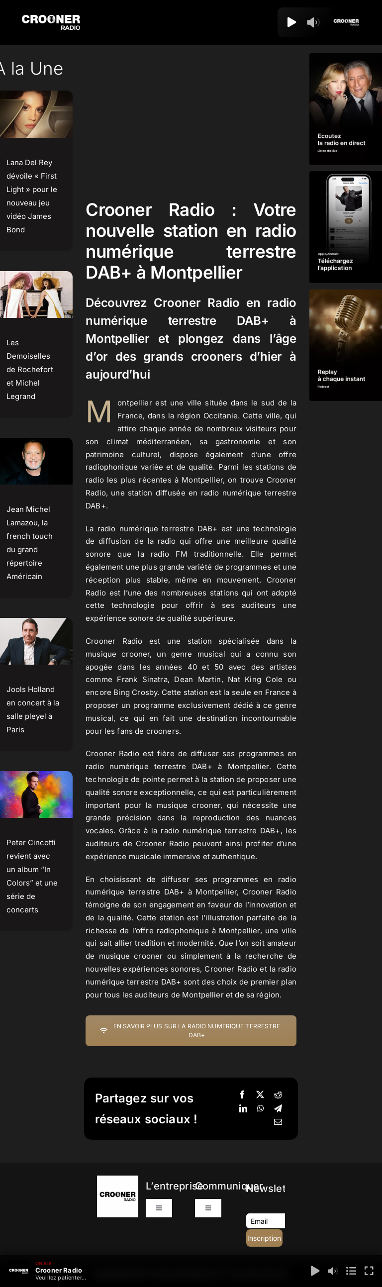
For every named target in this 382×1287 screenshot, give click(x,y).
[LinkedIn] (243, 1109)
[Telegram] (278, 1109)
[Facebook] (242, 1095)
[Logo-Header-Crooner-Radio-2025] (51, 18)
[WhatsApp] (260, 1109)
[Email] (278, 1122)
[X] (260, 1095)
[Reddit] (278, 1095)
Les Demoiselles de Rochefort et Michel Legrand (29, 369)
